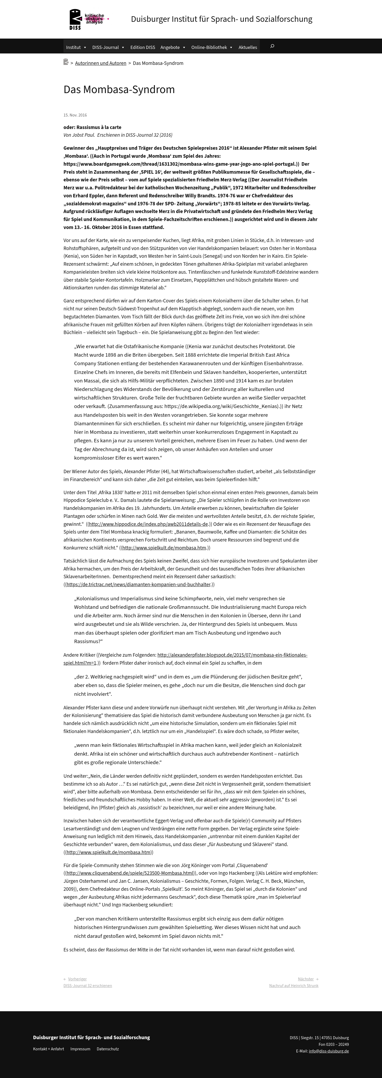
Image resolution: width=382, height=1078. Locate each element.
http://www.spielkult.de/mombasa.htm (164, 548)
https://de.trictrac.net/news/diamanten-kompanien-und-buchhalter (138, 584)
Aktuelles (248, 47)
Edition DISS (142, 47)
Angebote (173, 47)
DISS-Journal (108, 47)
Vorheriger (77, 979)
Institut (76, 47)
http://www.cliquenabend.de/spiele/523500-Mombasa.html (130, 873)
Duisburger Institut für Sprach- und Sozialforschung (221, 19)
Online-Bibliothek (213, 47)
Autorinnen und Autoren (100, 63)
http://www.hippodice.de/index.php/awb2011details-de (148, 524)
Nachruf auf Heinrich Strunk (294, 986)
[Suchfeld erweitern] (272, 46)
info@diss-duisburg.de (329, 1051)
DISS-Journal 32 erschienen (87, 986)
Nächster (306, 979)
